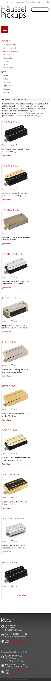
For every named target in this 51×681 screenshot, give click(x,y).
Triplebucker (8, 85)
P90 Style (6, 55)
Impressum (20, 2)
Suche (47, 2)
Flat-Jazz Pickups (9, 68)
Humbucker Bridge (11, 51)
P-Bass (5, 79)
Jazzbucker (7, 89)
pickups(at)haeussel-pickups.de (22, 671)
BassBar (6, 92)
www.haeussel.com (16, 642)
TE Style (6, 64)
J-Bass (5, 76)
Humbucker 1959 (9, 45)
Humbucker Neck (9, 48)
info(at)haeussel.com (18, 640)
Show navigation (4, 29)
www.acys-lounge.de (17, 673)
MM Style (6, 82)
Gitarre (5, 41)
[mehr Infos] (7, 155)
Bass (3, 72)
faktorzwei (23, 679)
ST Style (6, 61)
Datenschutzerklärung (34, 2)
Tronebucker (8, 58)
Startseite (10, 2)
